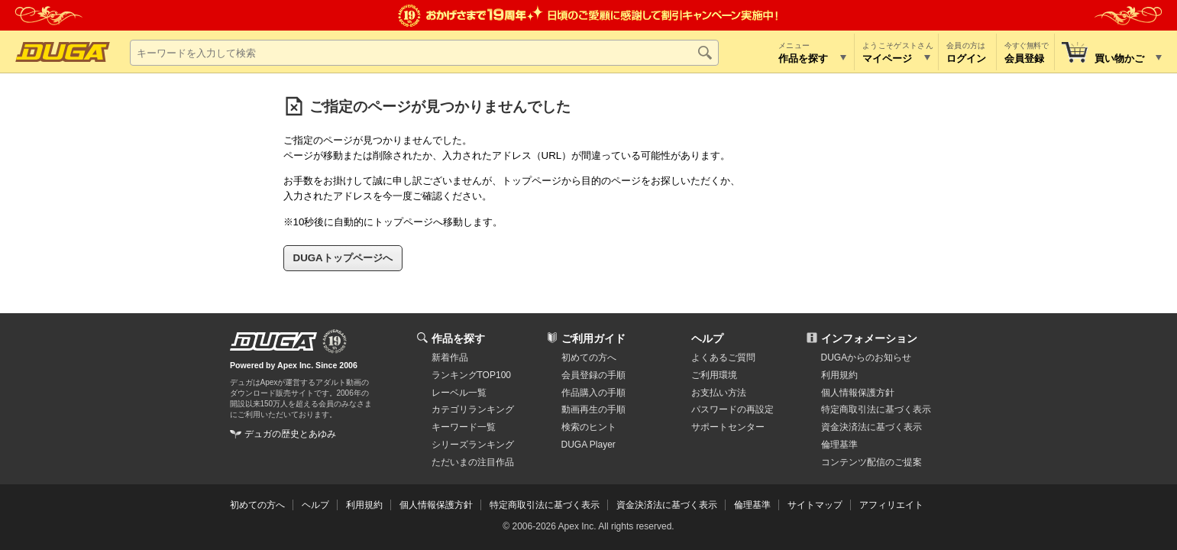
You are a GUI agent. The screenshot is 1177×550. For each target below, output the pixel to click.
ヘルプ (707, 338)
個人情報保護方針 (857, 392)
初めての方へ (588, 357)
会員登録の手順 (593, 375)
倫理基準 (839, 444)
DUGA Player (588, 444)
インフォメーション (869, 338)
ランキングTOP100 (471, 375)
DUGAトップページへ (343, 258)
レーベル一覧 (459, 392)
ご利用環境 (714, 375)
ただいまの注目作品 (473, 462)
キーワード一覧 (464, 427)
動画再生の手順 (593, 409)
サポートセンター (728, 427)
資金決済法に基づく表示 (666, 505)
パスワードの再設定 (732, 409)
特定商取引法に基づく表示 (545, 505)
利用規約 (839, 375)
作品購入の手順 (593, 392)
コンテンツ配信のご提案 (871, 462)
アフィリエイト (891, 505)
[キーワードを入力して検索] (424, 53)
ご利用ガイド (593, 338)
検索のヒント (588, 427)
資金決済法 (871, 427)
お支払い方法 (718, 392)
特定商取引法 (876, 409)
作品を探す (458, 338)
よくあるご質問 (723, 357)
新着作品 (450, 357)
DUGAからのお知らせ (866, 357)
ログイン (966, 58)
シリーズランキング (473, 444)
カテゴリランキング (473, 409)
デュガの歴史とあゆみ (290, 434)
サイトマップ (814, 505)
